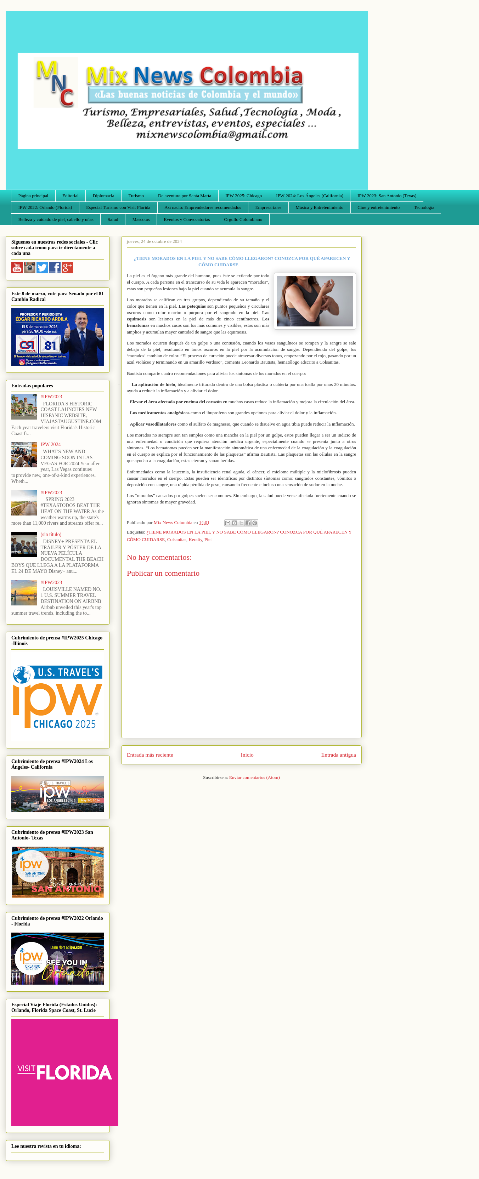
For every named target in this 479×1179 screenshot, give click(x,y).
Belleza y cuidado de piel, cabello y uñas (56, 219)
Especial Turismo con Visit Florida (118, 207)
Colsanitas (176, 539)
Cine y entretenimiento (378, 207)
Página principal (33, 195)
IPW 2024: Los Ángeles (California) (309, 195)
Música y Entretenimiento (319, 207)
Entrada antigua (338, 755)
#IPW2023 (51, 396)
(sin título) (51, 534)
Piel (208, 539)
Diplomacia (103, 195)
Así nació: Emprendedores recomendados (202, 207)
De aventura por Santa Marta (184, 195)
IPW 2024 (51, 444)
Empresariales (268, 207)
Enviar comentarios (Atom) (254, 777)
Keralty (195, 539)
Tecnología (424, 207)
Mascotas (141, 219)
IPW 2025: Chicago (243, 195)
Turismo (136, 195)
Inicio (247, 755)
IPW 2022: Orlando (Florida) (45, 207)
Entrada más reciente (150, 755)
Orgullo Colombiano (243, 219)
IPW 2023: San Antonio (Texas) (386, 195)
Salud (113, 219)
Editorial (70, 195)
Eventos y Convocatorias (187, 219)
